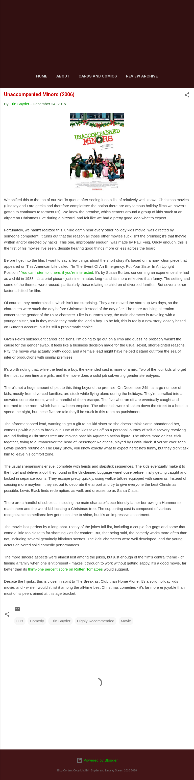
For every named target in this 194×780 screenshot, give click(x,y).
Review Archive (142, 76)
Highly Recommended (95, 621)
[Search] (187, 10)
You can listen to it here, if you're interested (57, 272)
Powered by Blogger (96, 760)
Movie (126, 621)
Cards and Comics (98, 76)
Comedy (37, 621)
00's (19, 621)
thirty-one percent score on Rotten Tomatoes (65, 569)
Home (41, 76)
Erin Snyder (60, 621)
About (62, 76)
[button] (187, 96)
